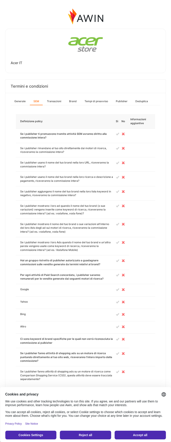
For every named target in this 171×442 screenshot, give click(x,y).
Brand (73, 101)
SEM (36, 101)
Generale (20, 101)
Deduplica (141, 101)
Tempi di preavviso (96, 101)
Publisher (122, 101)
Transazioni (54, 101)
